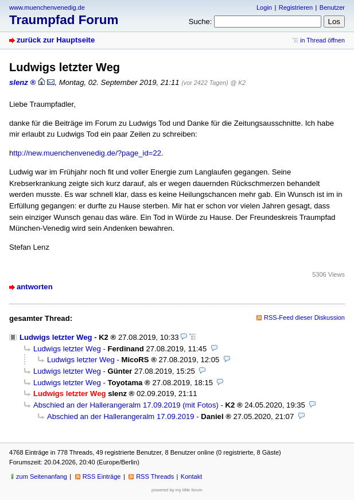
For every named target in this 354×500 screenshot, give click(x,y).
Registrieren (296, 7)
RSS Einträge (102, 476)
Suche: (200, 21)
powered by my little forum (177, 490)
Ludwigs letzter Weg (56, 337)
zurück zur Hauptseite (56, 40)
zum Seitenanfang (41, 476)
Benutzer (332, 7)
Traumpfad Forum (63, 20)
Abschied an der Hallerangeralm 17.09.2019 (120, 416)
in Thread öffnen (322, 40)
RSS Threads (155, 476)
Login (264, 7)
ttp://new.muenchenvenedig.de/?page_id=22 (87, 153)
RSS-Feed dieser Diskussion (304, 317)
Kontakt (191, 476)
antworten (35, 286)
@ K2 (238, 82)
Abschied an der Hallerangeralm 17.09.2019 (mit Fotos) (126, 405)
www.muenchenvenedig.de (47, 7)
